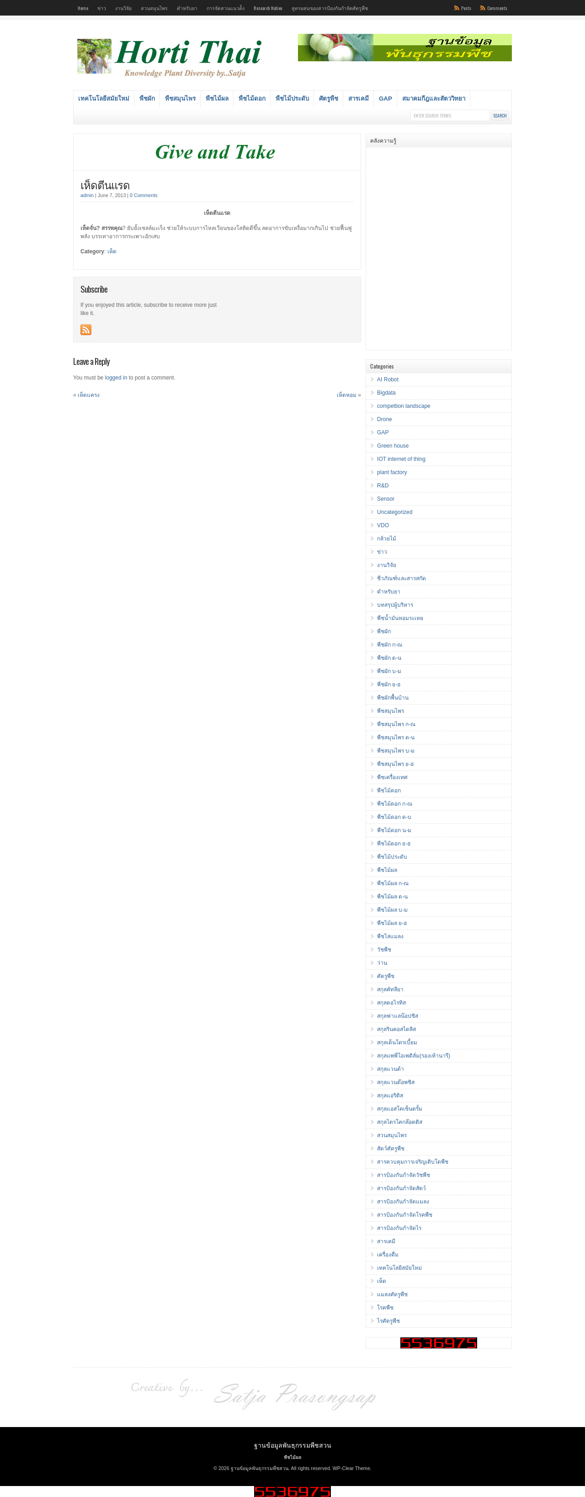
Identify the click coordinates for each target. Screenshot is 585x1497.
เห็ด (112, 251)
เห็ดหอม (346, 395)
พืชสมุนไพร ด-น (396, 737)
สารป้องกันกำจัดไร (399, 1228)
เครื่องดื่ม (388, 1254)
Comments (497, 7)
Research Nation (268, 7)
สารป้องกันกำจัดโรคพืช (404, 1215)
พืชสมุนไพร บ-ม (396, 751)
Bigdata (386, 393)
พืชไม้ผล (217, 98)
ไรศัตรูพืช (388, 1321)
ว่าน (382, 963)
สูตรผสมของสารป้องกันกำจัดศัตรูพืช (330, 7)
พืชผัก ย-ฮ (388, 684)
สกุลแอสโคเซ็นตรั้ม (399, 1109)
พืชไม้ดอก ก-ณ (394, 804)
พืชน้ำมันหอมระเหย (400, 618)
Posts (466, 7)
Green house (393, 446)
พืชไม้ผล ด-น (392, 896)
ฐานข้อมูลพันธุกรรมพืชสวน (292, 1444)
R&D (382, 485)
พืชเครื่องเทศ (392, 777)
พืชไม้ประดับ (292, 98)
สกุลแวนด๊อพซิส (396, 1082)
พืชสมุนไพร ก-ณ (396, 724)
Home (83, 7)
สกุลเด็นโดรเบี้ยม (397, 1042)
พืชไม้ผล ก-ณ (393, 883)
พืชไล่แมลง (390, 936)
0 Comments (143, 195)
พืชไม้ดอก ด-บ (394, 817)
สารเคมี (358, 98)
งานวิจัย (123, 7)
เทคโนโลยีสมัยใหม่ (103, 98)
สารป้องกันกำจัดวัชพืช (403, 1175)
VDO (383, 525)
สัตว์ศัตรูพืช (390, 1148)
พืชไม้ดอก (252, 98)
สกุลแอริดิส (390, 1095)
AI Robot (388, 379)
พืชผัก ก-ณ (389, 645)
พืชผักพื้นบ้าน (393, 698)
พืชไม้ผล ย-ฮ (392, 923)
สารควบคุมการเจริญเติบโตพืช (412, 1162)
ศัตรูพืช (328, 98)
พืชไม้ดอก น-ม (394, 830)
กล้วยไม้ (386, 538)
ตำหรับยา (187, 7)
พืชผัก (147, 98)
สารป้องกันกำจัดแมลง (403, 1201)
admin (87, 195)
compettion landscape (404, 406)
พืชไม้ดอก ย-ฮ (393, 843)
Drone (384, 419)
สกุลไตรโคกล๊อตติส (399, 1122)
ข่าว (101, 7)
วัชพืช (384, 949)
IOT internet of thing (401, 459)
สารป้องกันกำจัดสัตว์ (401, 1188)
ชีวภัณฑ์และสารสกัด (401, 578)
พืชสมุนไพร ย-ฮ (395, 764)
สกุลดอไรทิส (391, 1003)
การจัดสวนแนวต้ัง (226, 7)
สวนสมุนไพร (154, 7)
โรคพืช (385, 1308)
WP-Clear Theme (351, 1468)
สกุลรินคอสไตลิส (396, 1029)
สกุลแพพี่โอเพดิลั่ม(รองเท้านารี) (413, 1056)
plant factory (392, 472)
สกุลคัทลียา (390, 989)
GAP (385, 98)
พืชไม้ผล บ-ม (392, 910)
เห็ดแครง (89, 395)
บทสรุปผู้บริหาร (395, 605)
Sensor (385, 499)
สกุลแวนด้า (390, 1069)
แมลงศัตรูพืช (392, 1294)
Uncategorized (394, 512)
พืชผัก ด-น (389, 658)
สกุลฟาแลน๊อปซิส (397, 1016)
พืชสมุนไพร (180, 98)
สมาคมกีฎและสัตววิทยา (433, 98)
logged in (116, 377)
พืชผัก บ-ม (389, 671)
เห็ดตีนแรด (105, 184)
